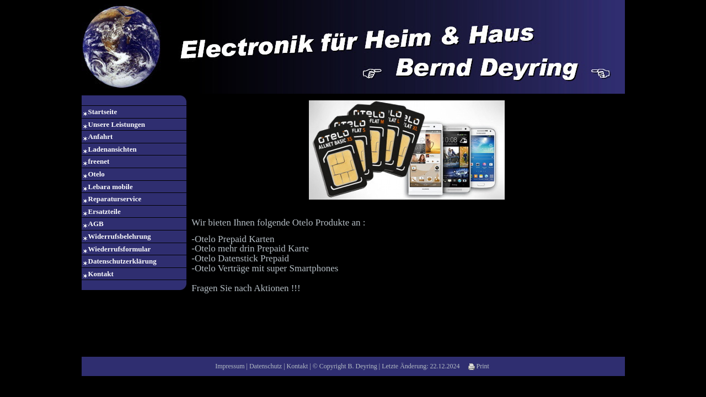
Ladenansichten (112, 149)
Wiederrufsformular (119, 249)
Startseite (102, 112)
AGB (96, 223)
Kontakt (101, 274)
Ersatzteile (104, 211)
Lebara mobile (110, 187)
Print (478, 366)
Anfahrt (100, 136)
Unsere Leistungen (116, 124)
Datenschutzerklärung (122, 261)
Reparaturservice (115, 199)
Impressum (229, 366)
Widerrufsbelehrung (119, 236)
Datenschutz (265, 366)
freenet (99, 161)
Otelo (96, 174)
